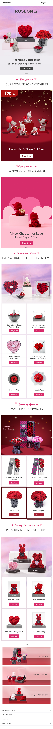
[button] (26, 710)
